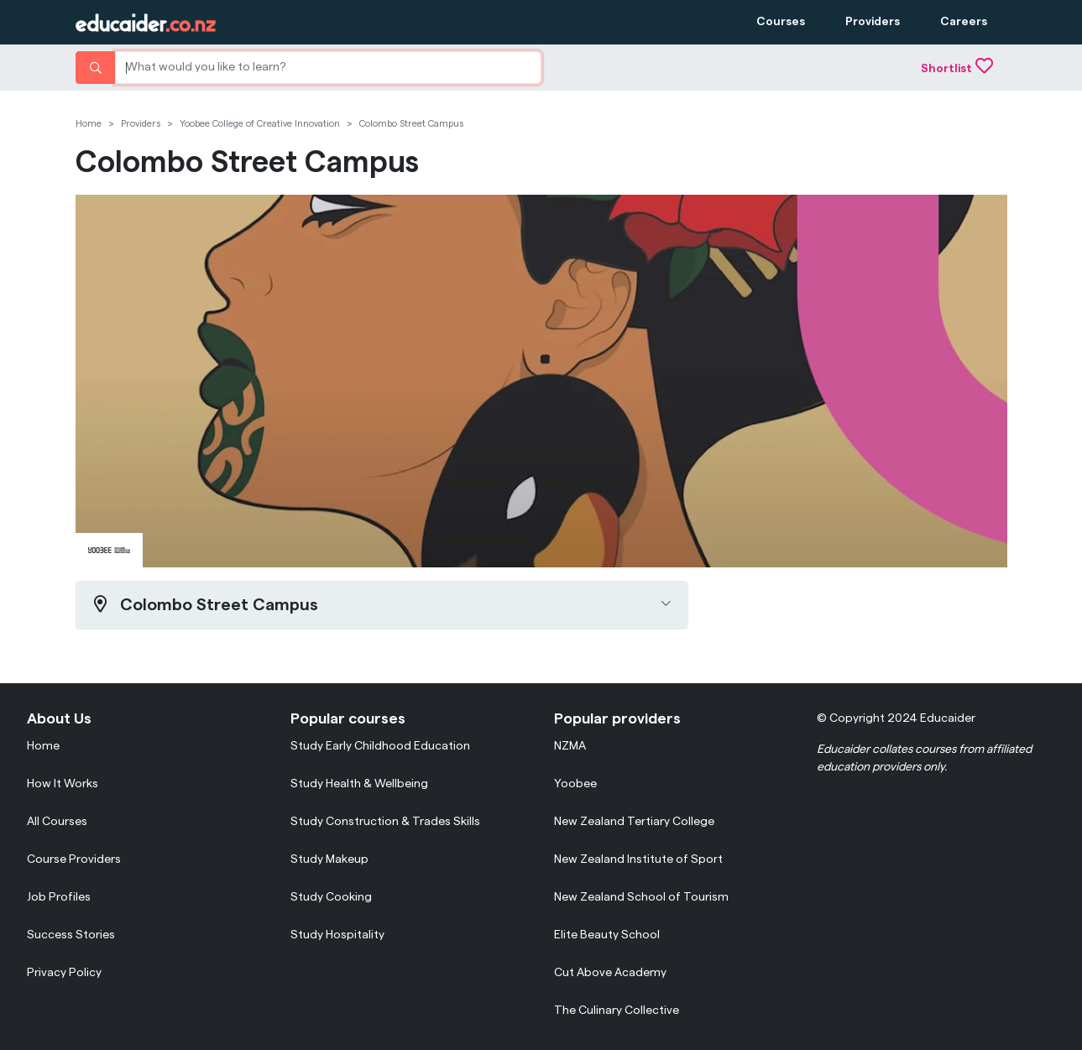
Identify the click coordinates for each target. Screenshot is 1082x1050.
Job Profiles (59, 897)
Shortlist (957, 69)
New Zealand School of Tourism (641, 897)
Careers (963, 22)
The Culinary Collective (616, 1010)
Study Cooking (331, 897)
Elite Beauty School (607, 935)
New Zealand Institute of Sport (638, 859)
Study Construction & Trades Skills (385, 822)
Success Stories (71, 935)
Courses (780, 22)
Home (89, 123)
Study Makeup (329, 859)
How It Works (62, 784)
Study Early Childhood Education (380, 746)
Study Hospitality (337, 935)
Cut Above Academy (610, 973)
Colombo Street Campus (411, 123)
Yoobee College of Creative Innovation (260, 123)
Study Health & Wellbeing (359, 784)
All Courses (57, 822)
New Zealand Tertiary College (634, 822)
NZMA (570, 746)
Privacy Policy (64, 973)
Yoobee (575, 784)
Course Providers (74, 859)
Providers (872, 22)
